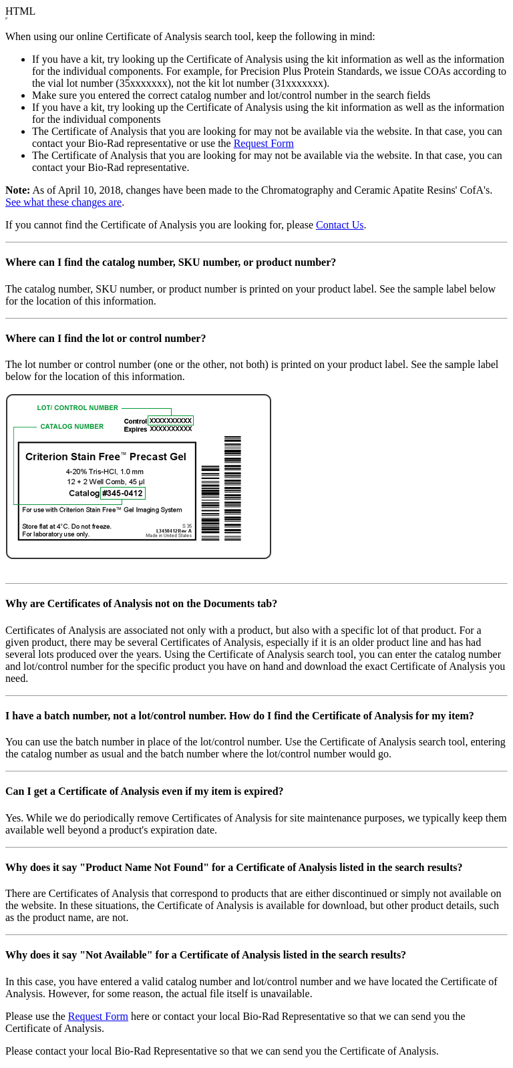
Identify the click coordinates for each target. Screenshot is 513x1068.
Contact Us (340, 224)
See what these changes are (63, 202)
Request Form (264, 143)
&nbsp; (6, 18)
